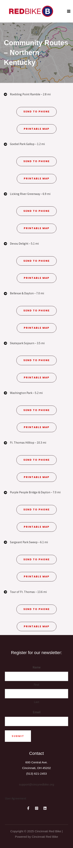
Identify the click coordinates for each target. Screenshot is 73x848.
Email (36, 712)
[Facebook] (28, 808)
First (36, 684)
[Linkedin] (45, 808)
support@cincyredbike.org (36, 784)
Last (36, 702)
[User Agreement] (15, 798)
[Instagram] (36, 808)
